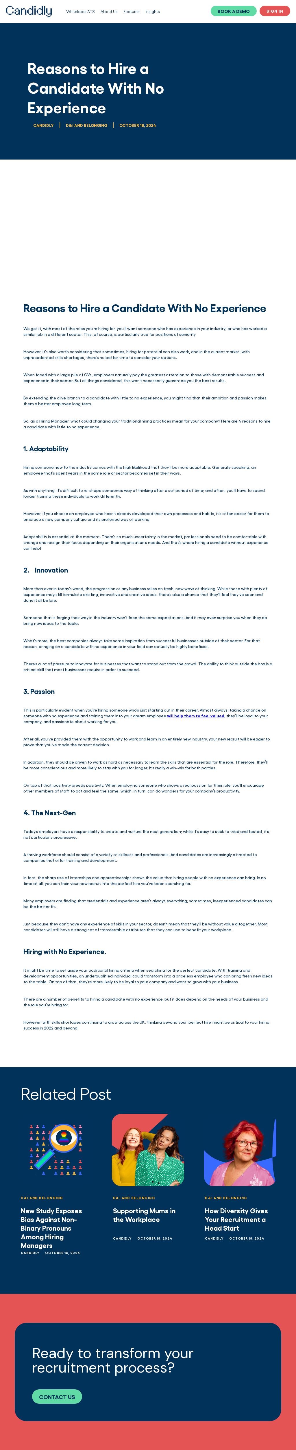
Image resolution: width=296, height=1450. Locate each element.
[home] (29, 12)
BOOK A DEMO (234, 11)
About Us (109, 11)
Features (131, 11)
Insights (152, 11)
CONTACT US (57, 1396)
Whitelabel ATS (80, 11)
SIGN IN (275, 10)
